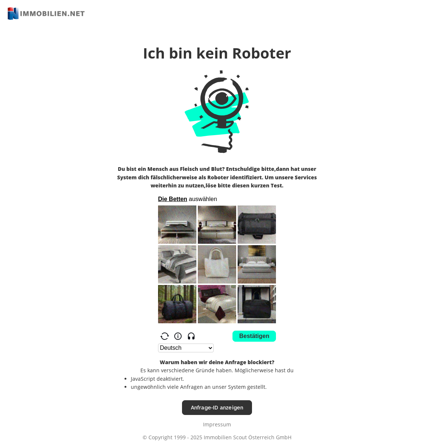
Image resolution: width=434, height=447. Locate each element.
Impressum (217, 424)
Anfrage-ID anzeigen (217, 407)
